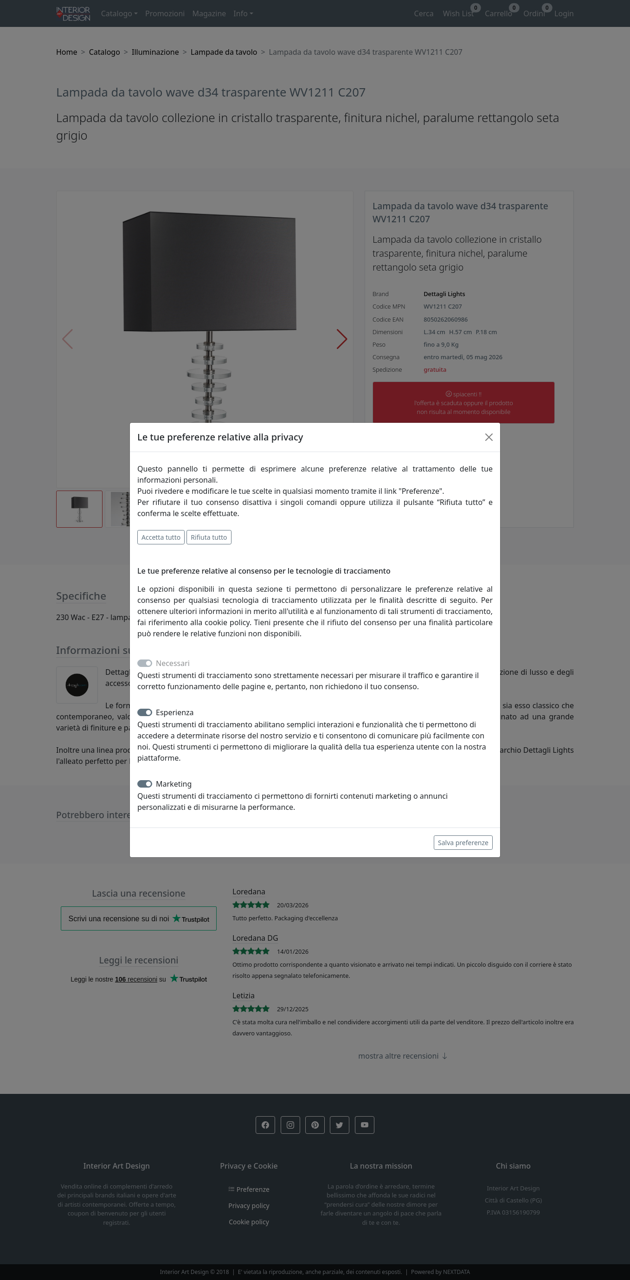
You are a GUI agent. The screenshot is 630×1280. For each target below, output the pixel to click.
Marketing (174, 784)
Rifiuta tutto (209, 537)
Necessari (173, 663)
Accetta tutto (160, 537)
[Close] (489, 437)
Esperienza (175, 712)
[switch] (144, 712)
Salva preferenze (463, 842)
